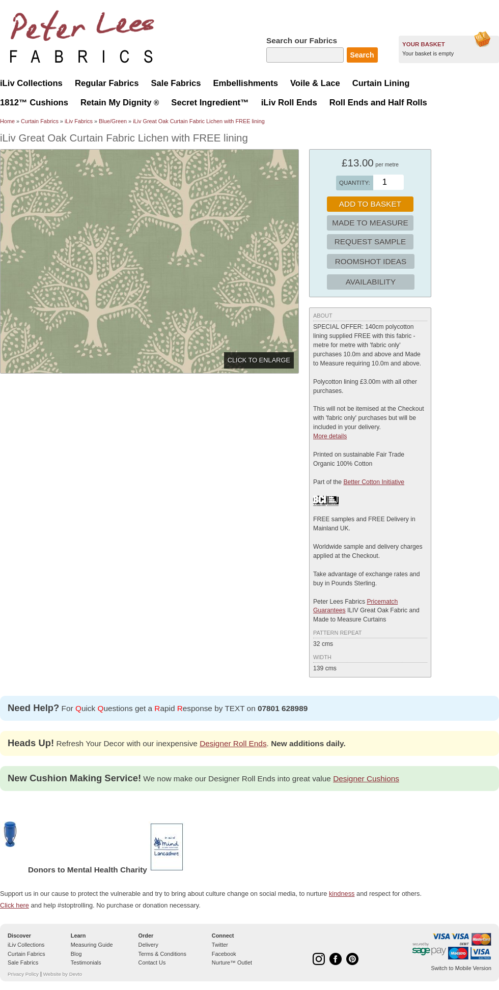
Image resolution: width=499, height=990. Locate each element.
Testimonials (86, 962)
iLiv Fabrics (79, 121)
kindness (342, 893)
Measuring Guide (92, 945)
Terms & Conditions (162, 954)
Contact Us (152, 962)
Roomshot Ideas (371, 261)
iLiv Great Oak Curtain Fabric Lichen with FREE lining (199, 121)
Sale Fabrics (23, 962)
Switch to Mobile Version (461, 968)
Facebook (224, 954)
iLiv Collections (26, 945)
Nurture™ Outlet (232, 962)
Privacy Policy (23, 974)
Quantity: (354, 183)
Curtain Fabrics (40, 121)
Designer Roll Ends (233, 743)
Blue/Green (113, 121)
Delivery (148, 945)
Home (7, 121)
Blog (76, 954)
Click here (14, 905)
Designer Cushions (366, 778)
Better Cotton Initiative (373, 482)
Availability (371, 281)
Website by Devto (62, 974)
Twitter (220, 945)
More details (330, 436)
